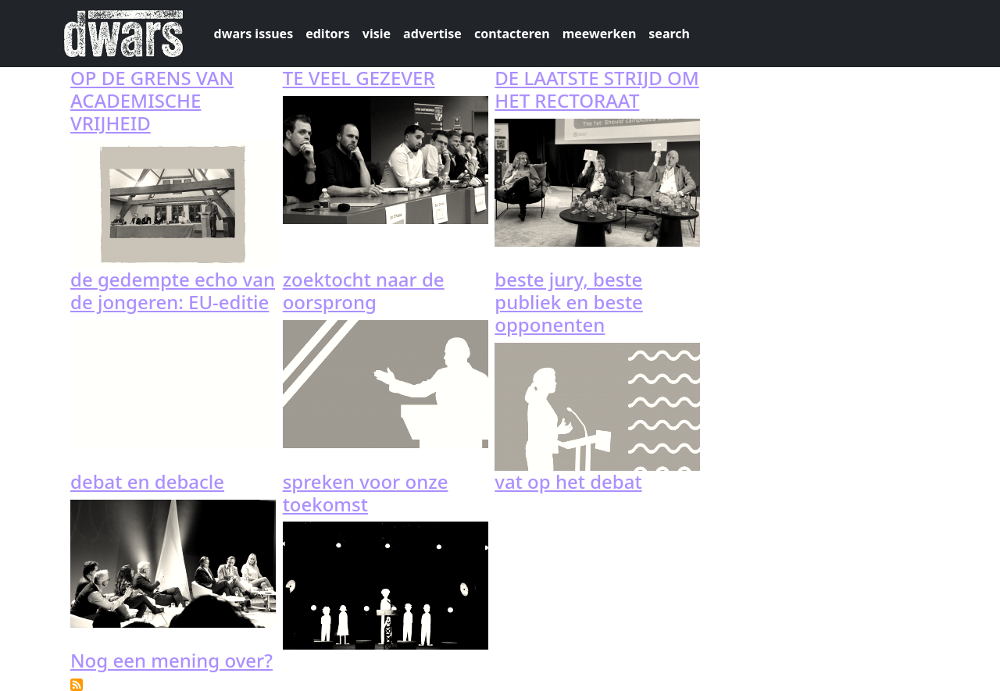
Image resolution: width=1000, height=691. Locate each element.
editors (327, 33)
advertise (432, 33)
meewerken (599, 33)
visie (376, 33)
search (669, 33)
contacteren (512, 33)
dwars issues (254, 33)
